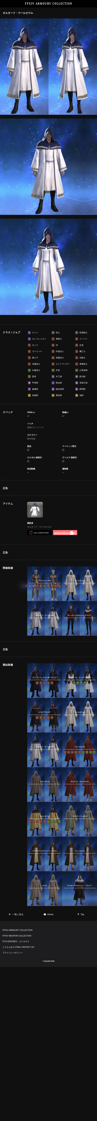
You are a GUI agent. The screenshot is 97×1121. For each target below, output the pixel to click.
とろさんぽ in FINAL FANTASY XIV (18, 1066)
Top (80, 998)
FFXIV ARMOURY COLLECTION (48, 3)
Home (48, 998)
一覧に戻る (16, 998)
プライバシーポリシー (13, 1072)
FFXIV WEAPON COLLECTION (17, 1055)
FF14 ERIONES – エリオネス (16, 1060)
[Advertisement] (44, 502)
